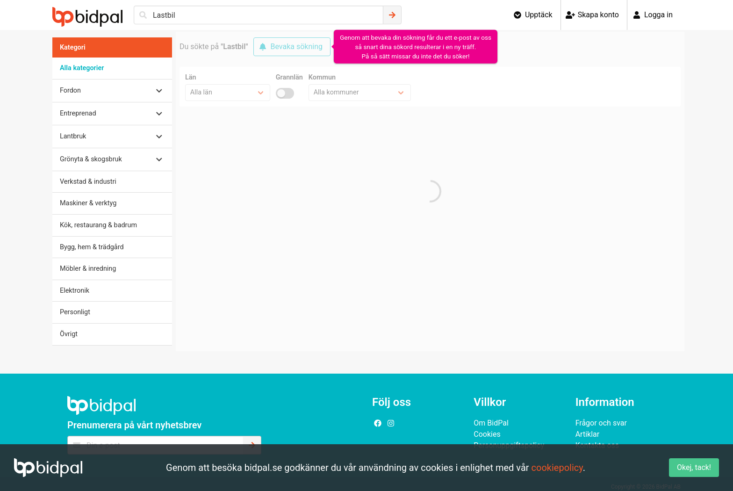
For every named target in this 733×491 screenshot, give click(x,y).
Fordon (70, 90)
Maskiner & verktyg (88, 203)
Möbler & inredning (88, 269)
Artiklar (587, 434)
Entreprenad (78, 113)
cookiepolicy (557, 467)
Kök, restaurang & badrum (98, 225)
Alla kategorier (82, 68)
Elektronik (74, 291)
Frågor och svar (601, 423)
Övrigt (69, 334)
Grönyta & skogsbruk (91, 159)
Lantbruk (73, 136)
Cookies (487, 434)
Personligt (75, 312)
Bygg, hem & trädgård (92, 247)
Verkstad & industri (88, 182)
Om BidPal (491, 423)
